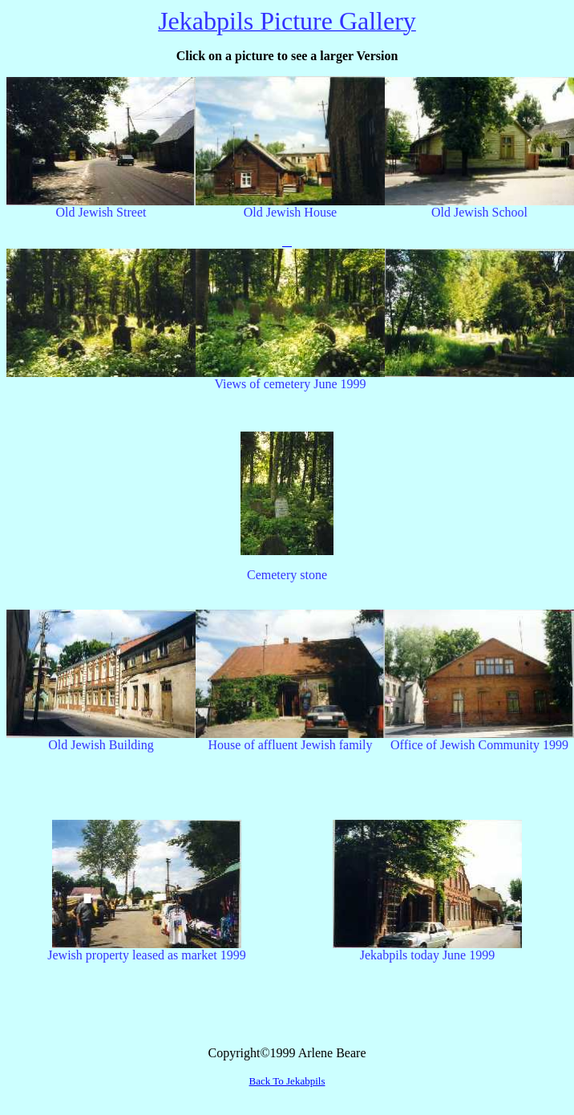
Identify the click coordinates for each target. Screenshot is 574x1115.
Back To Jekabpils (287, 1081)
